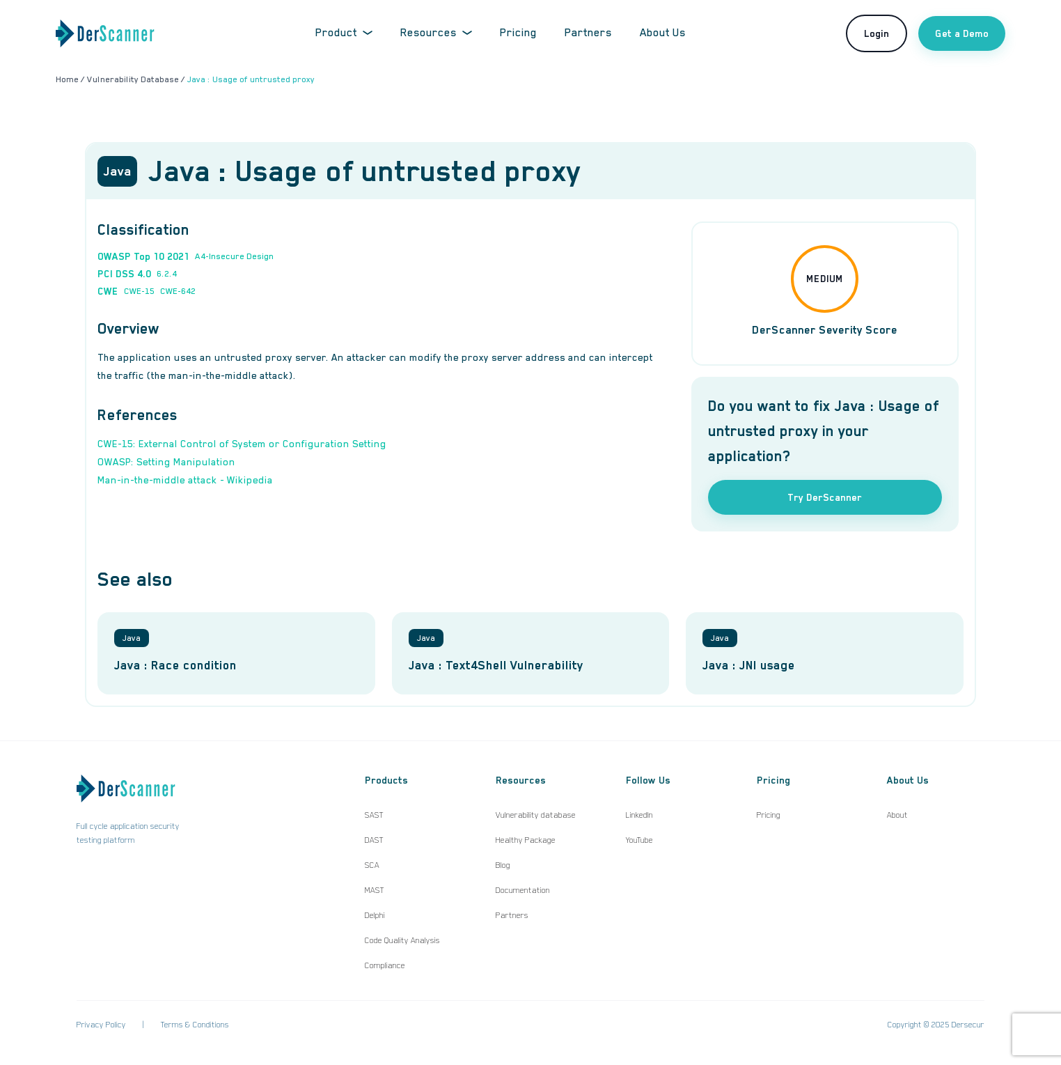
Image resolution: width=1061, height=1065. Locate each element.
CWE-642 (178, 291)
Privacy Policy (101, 1024)
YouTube (639, 840)
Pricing (518, 32)
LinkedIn (639, 815)
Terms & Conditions (195, 1024)
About (897, 815)
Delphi (375, 915)
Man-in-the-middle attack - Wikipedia (185, 479)
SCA (372, 865)
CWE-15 (139, 291)
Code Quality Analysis (402, 940)
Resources (436, 32)
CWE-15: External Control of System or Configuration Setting (241, 443)
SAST (374, 815)
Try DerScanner (824, 497)
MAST (374, 890)
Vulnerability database (536, 815)
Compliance (385, 965)
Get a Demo (962, 33)
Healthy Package (526, 840)
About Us (663, 32)
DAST (374, 840)
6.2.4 (167, 274)
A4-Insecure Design (234, 256)
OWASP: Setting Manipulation (166, 461)
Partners (588, 32)
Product (343, 32)
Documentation (523, 890)
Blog (503, 865)
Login (876, 33)
